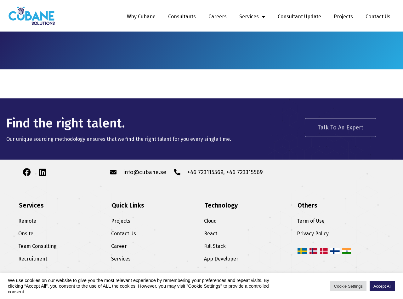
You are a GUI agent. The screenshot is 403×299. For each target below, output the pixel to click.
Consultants (182, 17)
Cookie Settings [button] (348, 286)
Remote (27, 221)
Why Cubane (141, 17)
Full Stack (215, 246)
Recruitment (32, 259)
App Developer (221, 259)
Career (119, 246)
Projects (343, 17)
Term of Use (311, 221)
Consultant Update (299, 17)
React (210, 234)
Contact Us (378, 17)
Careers (217, 17)
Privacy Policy (313, 234)
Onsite (25, 234)
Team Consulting (37, 246)
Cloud (210, 221)
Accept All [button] (382, 286)
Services (252, 16)
